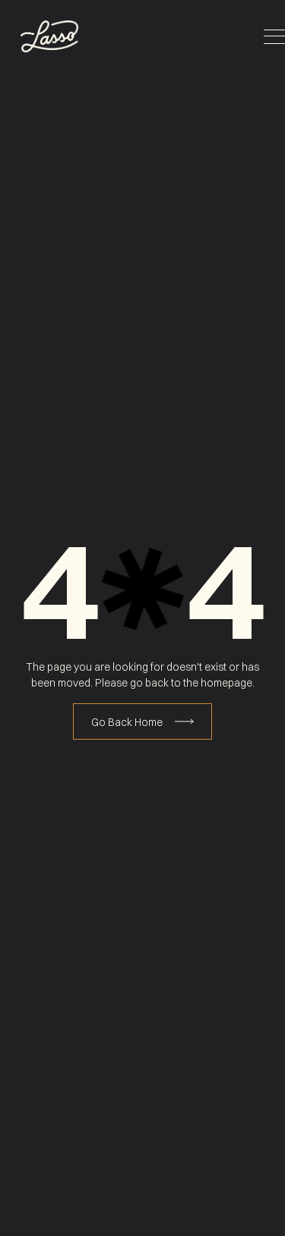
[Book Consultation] (142, 721)
